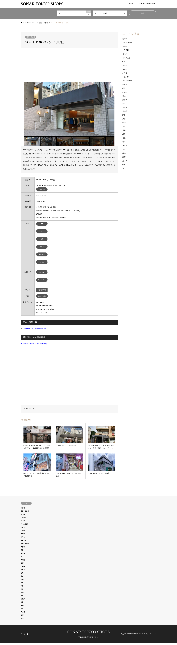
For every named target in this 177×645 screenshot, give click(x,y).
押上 (124, 96)
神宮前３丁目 (42, 291)
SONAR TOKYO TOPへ (148, 4)
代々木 (124, 54)
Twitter (21, 635)
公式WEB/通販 (42, 298)
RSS (27, 635)
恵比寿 (124, 92)
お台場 (124, 39)
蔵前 (124, 157)
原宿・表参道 (31, 37)
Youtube (41, 247)
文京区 (124, 100)
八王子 (124, 65)
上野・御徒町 (127, 42)
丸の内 (124, 46)
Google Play (42, 281)
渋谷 (124, 130)
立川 (124, 149)
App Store (42, 273)
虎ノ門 (124, 161)
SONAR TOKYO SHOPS (88, 633)
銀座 (124, 165)
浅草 (124, 126)
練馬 (124, 153)
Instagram (24, 635)
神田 (124, 142)
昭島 (124, 115)
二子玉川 (125, 50)
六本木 (124, 69)
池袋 (124, 123)
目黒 (124, 138)
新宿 (124, 103)
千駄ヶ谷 (125, 77)
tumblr (42, 263)
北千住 (124, 73)
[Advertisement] (69, 65)
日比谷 (124, 111)
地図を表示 (41, 189)
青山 (124, 168)
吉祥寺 (124, 84)
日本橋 (124, 107)
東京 (124, 119)
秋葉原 (124, 145)
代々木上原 (126, 58)
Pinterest (42, 255)
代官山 (124, 61)
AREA (131, 4)
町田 (124, 134)
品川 (124, 88)
